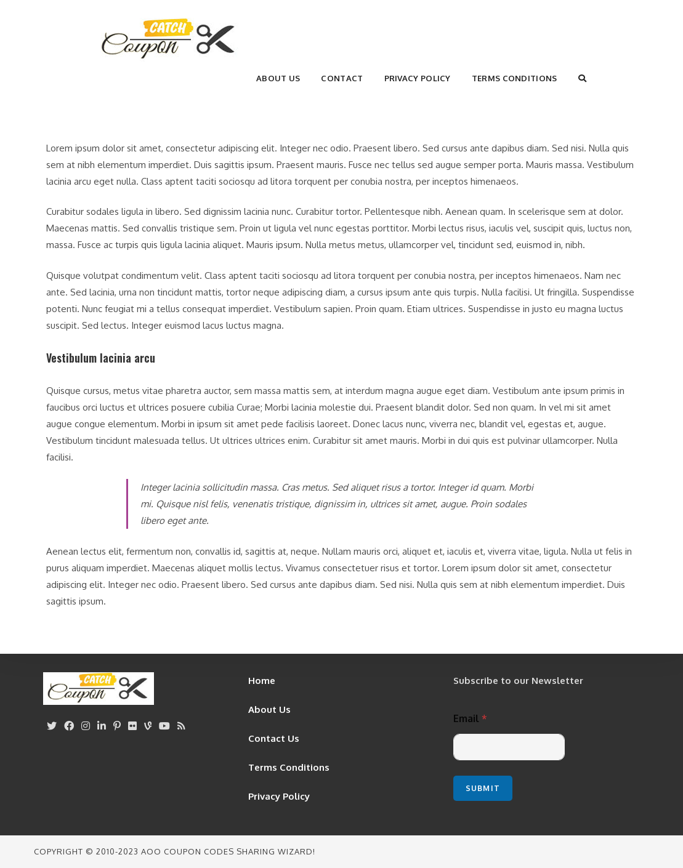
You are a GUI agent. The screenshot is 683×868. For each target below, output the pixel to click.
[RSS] (181, 726)
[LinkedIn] (101, 726)
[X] (52, 726)
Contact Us (273, 738)
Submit (483, 788)
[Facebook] (69, 726)
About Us (269, 709)
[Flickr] (132, 726)
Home (261, 680)
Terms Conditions (288, 767)
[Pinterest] (117, 726)
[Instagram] (85, 726)
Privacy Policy (279, 796)
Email (470, 719)
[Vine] (148, 726)
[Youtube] (164, 726)
